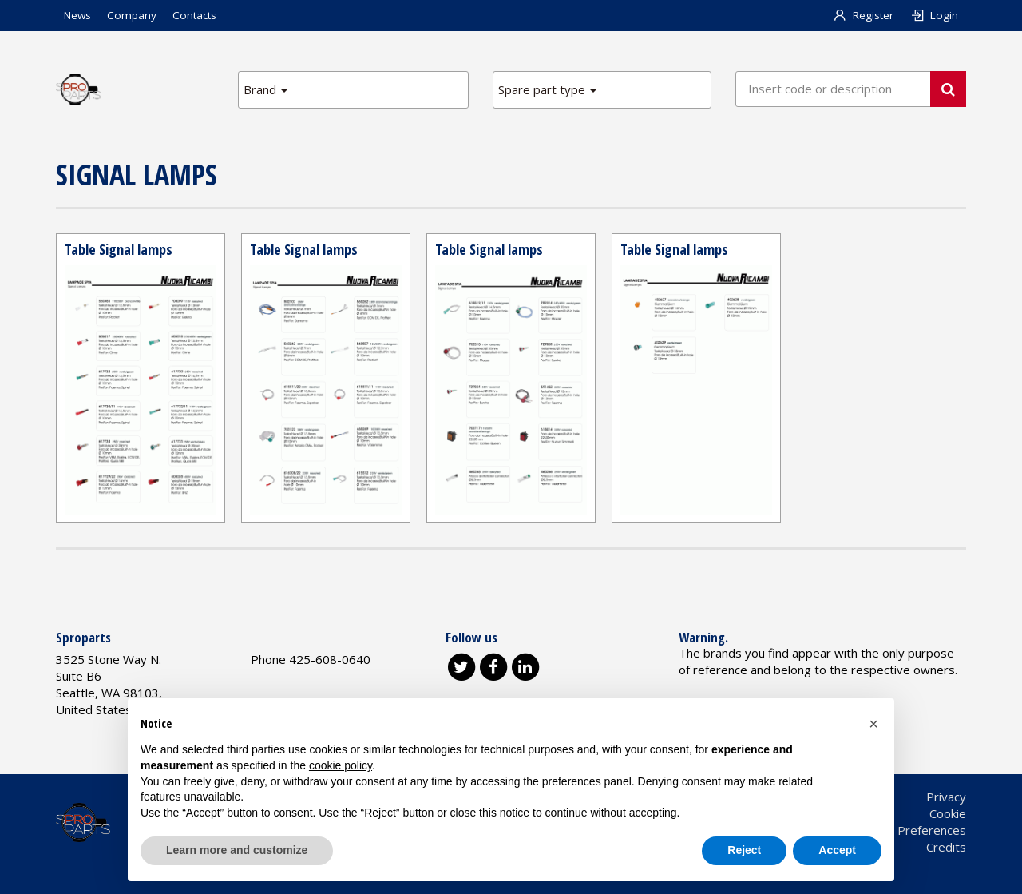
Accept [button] (837, 850)
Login (933, 15)
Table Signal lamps (118, 249)
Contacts (194, 15)
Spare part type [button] (547, 89)
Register (863, 15)
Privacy (946, 797)
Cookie (947, 813)
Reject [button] (744, 850)
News (77, 15)
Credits (946, 847)
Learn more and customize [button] (236, 850)
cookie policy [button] (340, 765)
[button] (873, 724)
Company (131, 15)
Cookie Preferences (912, 830)
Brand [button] (265, 89)
